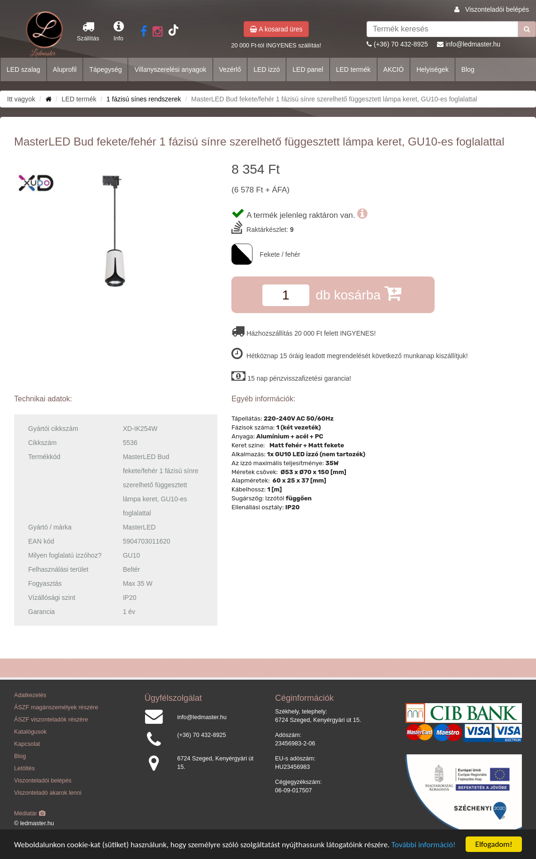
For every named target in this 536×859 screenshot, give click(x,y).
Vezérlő (230, 69)
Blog (468, 69)
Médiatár (30, 813)
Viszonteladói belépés (497, 9)
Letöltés (24, 768)
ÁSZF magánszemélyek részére (56, 707)
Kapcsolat (27, 744)
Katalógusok (30, 732)
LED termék (353, 69)
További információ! (423, 845)
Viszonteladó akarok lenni (47, 793)
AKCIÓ (393, 69)
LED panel (307, 69)
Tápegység (105, 69)
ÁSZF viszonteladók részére (51, 719)
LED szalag (23, 69)
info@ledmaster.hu (472, 44)
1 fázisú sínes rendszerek (144, 99)
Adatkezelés (30, 695)
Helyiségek (432, 69)
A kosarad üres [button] (276, 29)
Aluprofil (65, 69)
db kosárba (358, 293)
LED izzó (266, 69)
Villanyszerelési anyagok (170, 69)
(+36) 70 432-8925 (401, 44)
